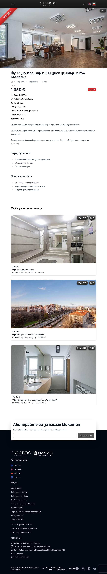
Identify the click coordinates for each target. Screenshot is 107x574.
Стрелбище (33, 82)
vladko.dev (72, 568)
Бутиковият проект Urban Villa (23, 504)
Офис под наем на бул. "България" (28, 335)
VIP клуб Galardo (17, 516)
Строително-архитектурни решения (26, 512)
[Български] (94, 4)
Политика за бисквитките (21, 525)
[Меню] (13, 3)
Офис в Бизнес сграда (23, 269)
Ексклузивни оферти (19, 492)
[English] (89, 4)
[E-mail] (45, 435)
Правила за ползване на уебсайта (24, 529)
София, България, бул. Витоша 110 (27, 543)
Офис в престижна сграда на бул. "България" (34, 400)
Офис (45, 82)
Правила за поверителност (21, 532)
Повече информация (20, 557)
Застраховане (16, 508)
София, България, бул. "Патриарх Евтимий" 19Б (32, 546)
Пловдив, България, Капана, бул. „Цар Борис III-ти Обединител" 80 (39, 550)
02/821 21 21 (17, 553)
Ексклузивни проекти (19, 496)
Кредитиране (16, 488)
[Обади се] (83, 3)
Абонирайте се (86, 435)
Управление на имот (19, 500)
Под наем (20, 82)
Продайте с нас (17, 520)
